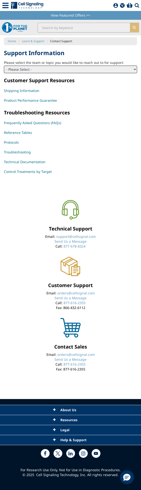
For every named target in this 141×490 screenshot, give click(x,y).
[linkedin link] (70, 453)
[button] (127, 477)
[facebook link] (45, 453)
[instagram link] (83, 453)
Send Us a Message (70, 241)
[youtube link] (96, 453)
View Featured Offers (70, 15)
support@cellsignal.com (76, 236)
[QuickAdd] (122, 5)
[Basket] (130, 5)
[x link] (58, 453)
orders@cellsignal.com (76, 293)
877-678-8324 (75, 246)
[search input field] (84, 27)
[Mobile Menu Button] (5, 5)
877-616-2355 (75, 302)
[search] (134, 27)
